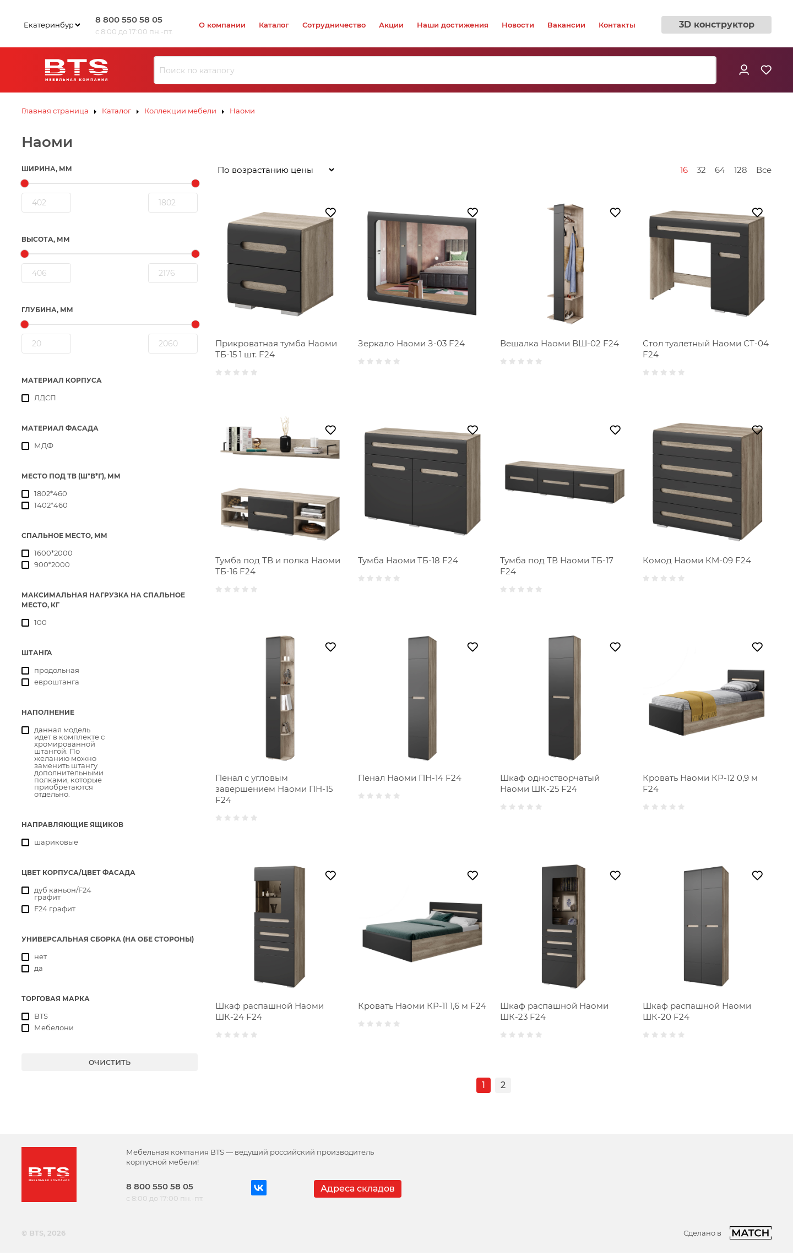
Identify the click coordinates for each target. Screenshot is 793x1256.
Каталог (274, 24)
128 (740, 170)
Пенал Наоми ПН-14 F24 (409, 778)
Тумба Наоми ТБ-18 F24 (408, 560)
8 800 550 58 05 (128, 19)
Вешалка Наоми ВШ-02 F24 (559, 343)
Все (764, 170)
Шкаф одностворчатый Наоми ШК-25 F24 (550, 783)
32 (701, 170)
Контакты (617, 24)
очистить (110, 1062)
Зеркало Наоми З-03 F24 (411, 343)
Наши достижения (452, 24)
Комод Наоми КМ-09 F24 (697, 560)
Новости (518, 24)
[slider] (24, 183)
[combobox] (435, 70)
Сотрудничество (334, 24)
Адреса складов (358, 1188)
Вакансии (566, 24)
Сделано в (727, 1232)
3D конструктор (716, 24)
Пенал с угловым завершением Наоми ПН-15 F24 (274, 789)
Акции (391, 24)
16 (684, 170)
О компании (222, 24)
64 (720, 170)
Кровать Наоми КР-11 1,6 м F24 (422, 1006)
